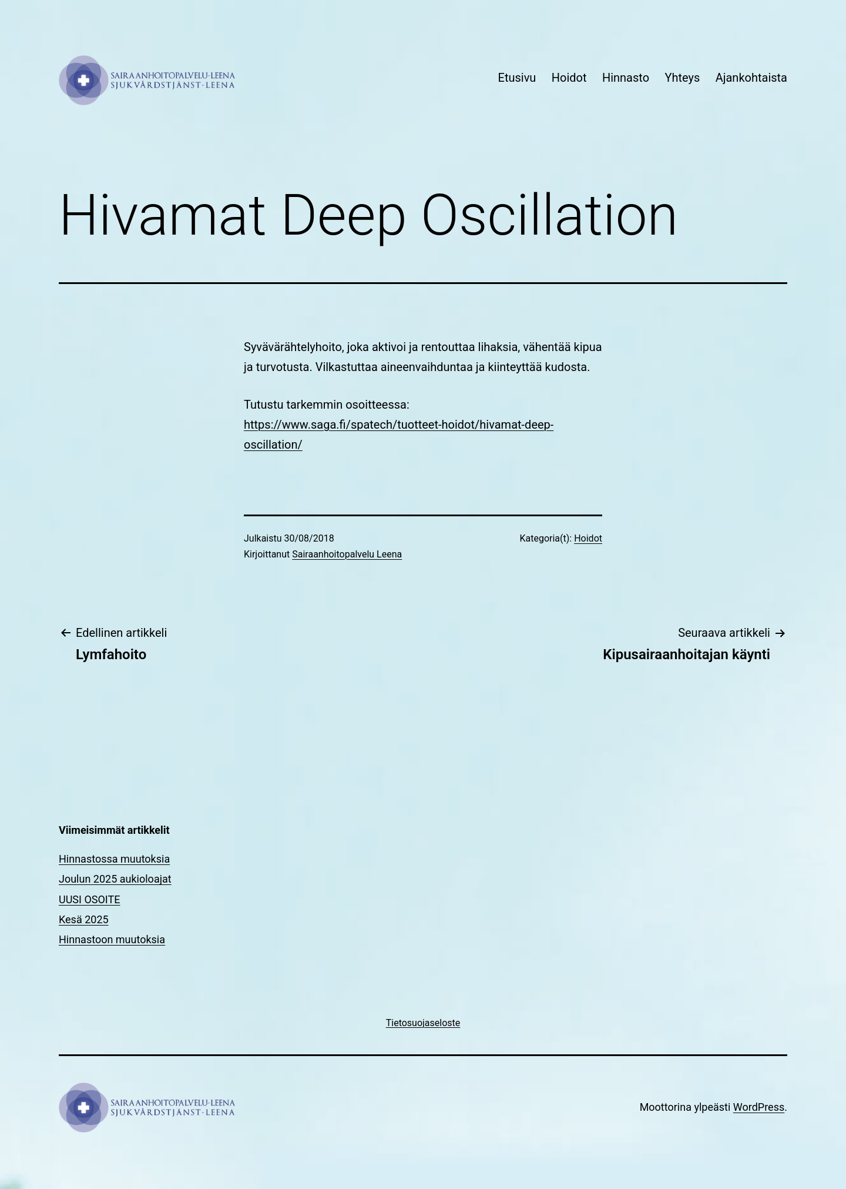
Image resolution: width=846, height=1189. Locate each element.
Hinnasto (625, 78)
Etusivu (517, 78)
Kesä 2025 (84, 919)
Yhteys (682, 78)
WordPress (758, 1107)
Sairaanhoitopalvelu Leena (347, 554)
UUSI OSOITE (89, 899)
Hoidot (569, 78)
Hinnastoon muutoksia (112, 939)
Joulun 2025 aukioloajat (115, 879)
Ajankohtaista (751, 78)
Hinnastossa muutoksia (114, 859)
